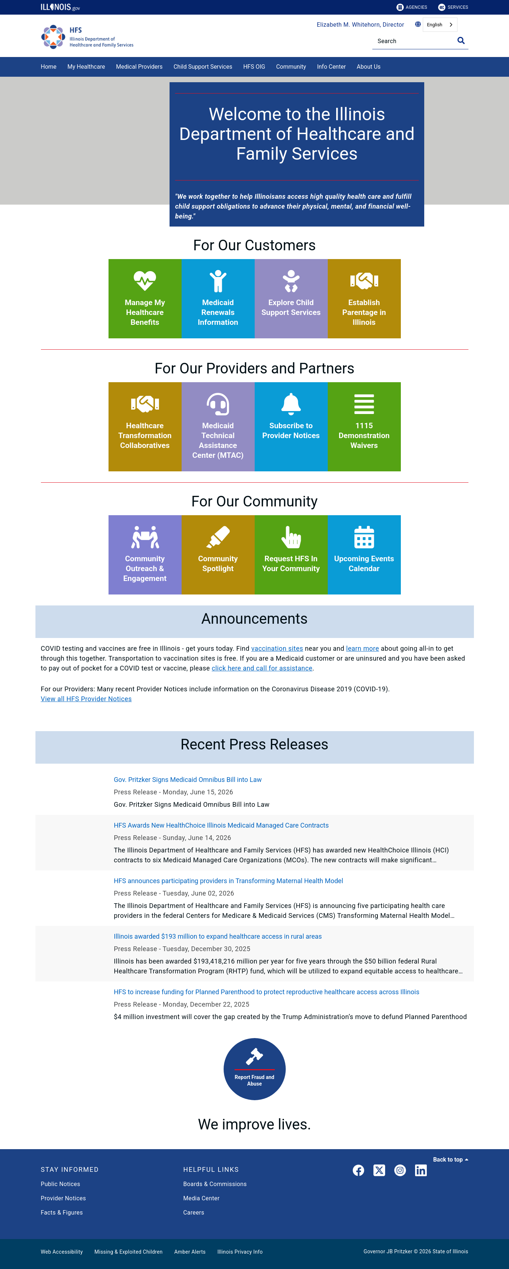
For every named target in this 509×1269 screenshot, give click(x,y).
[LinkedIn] (421, 1171)
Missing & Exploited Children (129, 1252)
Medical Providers (139, 66)
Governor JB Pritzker (388, 1251)
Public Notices (60, 1184)
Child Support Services (203, 66)
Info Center (331, 66)
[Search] (420, 41)
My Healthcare (86, 66)
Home (49, 66)
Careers (194, 1212)
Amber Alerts (190, 1252)
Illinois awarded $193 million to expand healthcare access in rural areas (218, 936)
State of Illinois (450, 1251)
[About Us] (386, 65)
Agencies (412, 7)
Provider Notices (63, 1198)
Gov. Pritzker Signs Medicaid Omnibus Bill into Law (188, 779)
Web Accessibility (62, 1252)
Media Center (201, 1198)
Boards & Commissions (215, 1184)
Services (453, 7)
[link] (358, 1171)
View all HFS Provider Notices (86, 699)
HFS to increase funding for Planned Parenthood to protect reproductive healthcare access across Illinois (266, 992)
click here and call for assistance (262, 668)
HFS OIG (254, 66)
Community (291, 66)
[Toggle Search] (461, 40)
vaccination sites (277, 648)
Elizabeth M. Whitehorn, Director (360, 24)
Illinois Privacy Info (240, 1252)
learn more (362, 648)
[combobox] (440, 25)
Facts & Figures (62, 1212)
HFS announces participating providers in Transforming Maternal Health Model (228, 881)
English (434, 24)
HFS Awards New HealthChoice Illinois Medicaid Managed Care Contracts (221, 825)
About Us (368, 66)
